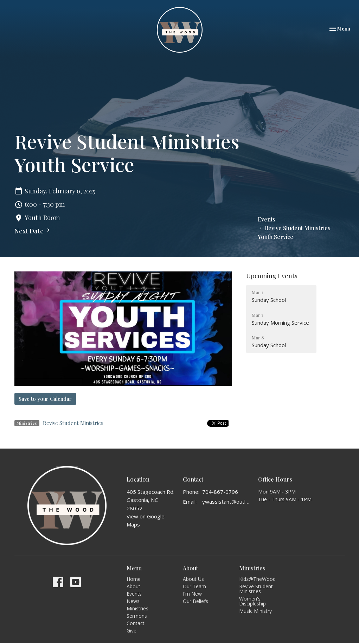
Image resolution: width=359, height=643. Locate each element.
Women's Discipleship (252, 601)
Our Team (194, 586)
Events (266, 219)
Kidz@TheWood (257, 579)
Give (131, 630)
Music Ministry (255, 611)
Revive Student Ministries (73, 422)
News (133, 601)
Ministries (137, 608)
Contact (136, 623)
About (133, 586)
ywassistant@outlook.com (226, 501)
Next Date (33, 231)
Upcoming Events (271, 276)
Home (134, 579)
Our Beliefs (195, 601)
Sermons (137, 615)
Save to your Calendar (45, 398)
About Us (193, 579)
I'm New (192, 593)
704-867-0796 (220, 491)
